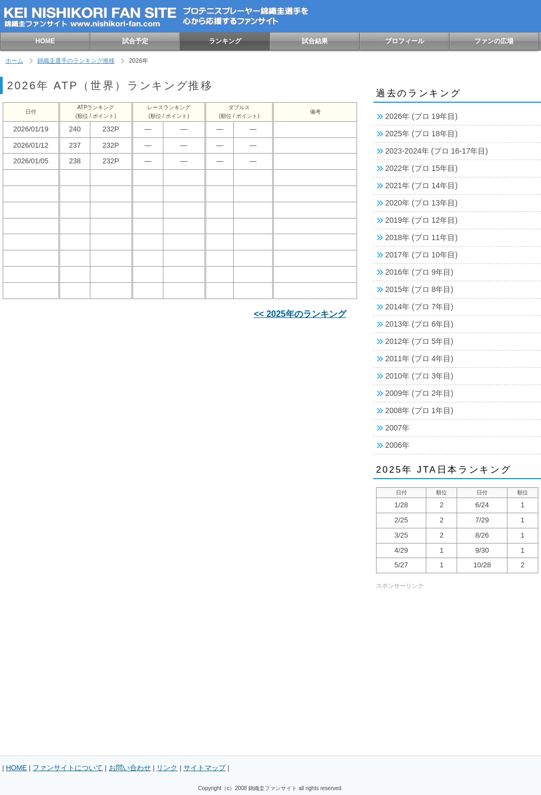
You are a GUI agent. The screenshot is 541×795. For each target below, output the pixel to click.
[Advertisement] (101, 576)
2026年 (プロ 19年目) (421, 116)
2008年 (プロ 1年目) (419, 410)
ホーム (14, 60)
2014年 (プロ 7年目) (419, 306)
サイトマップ (204, 768)
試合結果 (315, 41)
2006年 (397, 445)
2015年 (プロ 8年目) (419, 289)
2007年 (397, 427)
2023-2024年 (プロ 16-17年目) (436, 151)
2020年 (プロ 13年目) (421, 202)
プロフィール (404, 41)
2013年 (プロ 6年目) (419, 324)
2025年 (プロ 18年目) (421, 133)
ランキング (225, 41)
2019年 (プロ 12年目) (421, 220)
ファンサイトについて (67, 768)
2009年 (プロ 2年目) (419, 393)
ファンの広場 (493, 41)
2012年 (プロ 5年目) (419, 341)
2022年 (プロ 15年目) (421, 168)
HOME (45, 41)
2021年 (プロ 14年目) (421, 185)
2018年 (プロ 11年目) (421, 237)
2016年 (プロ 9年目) (419, 272)
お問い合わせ (130, 768)
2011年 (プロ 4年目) (419, 358)
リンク (166, 768)
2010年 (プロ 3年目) (419, 376)
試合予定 (135, 41)
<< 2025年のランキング (300, 314)
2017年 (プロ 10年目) (421, 254)
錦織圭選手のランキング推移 (76, 60)
